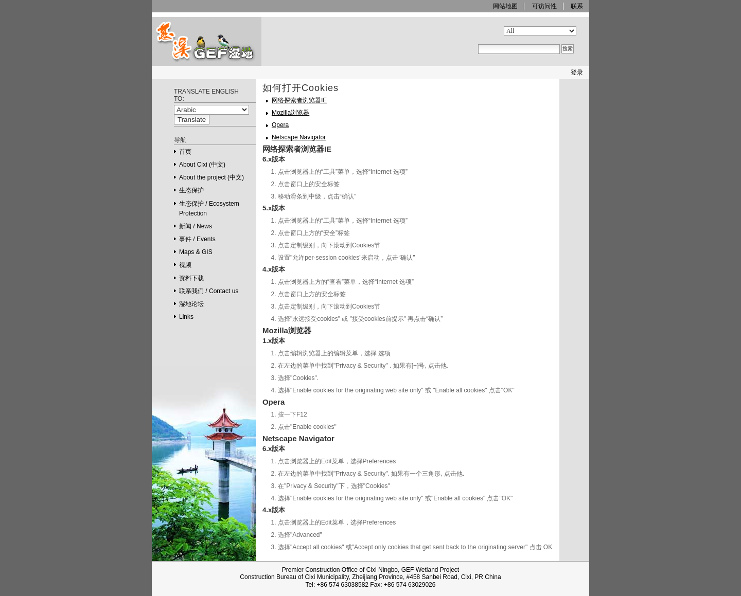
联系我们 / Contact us (208, 291)
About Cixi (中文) (202, 164)
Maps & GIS (196, 252)
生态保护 (191, 190)
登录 (577, 72)
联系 (577, 6)
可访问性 (544, 6)
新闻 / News (195, 226)
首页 (185, 151)
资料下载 (191, 278)
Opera (280, 125)
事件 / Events (197, 239)
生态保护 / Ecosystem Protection (209, 208)
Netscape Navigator (299, 137)
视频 (185, 264)
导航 (180, 139)
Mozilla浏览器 (290, 112)
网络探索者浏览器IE (299, 100)
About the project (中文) (211, 177)
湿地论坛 (191, 304)
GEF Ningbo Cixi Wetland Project (190, 65)
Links (186, 316)
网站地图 (505, 6)
